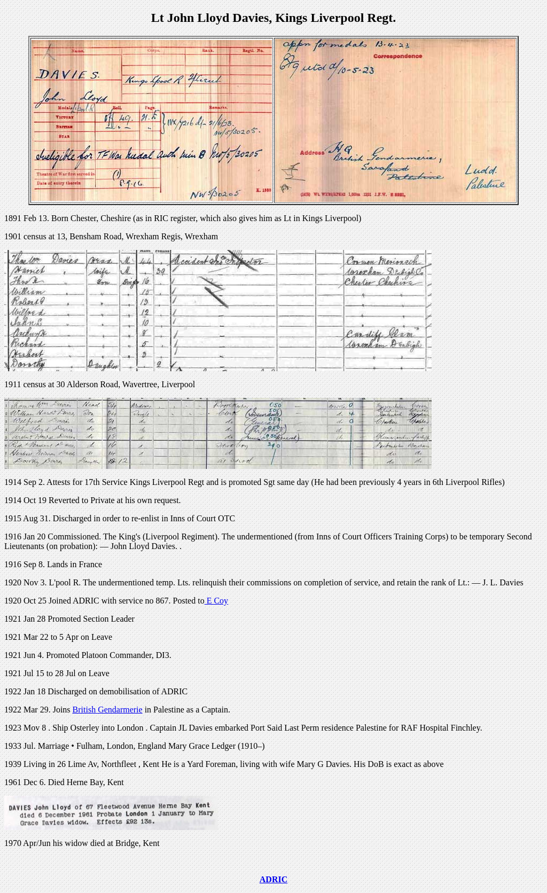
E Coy (216, 600)
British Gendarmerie (108, 709)
